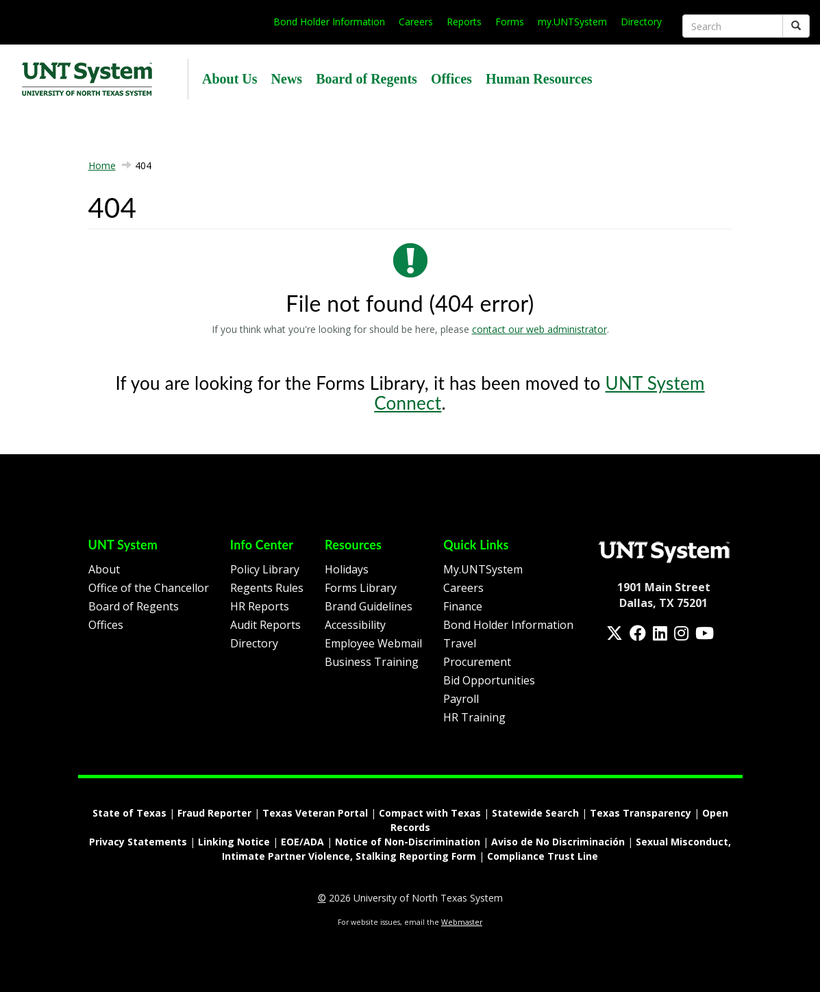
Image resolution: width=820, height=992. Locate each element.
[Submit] (796, 26)
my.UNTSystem (572, 21)
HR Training (474, 717)
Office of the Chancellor (148, 587)
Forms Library (361, 587)
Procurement (477, 661)
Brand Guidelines (368, 606)
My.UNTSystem (483, 569)
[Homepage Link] (663, 551)
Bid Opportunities (489, 680)
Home (102, 165)
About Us (230, 78)
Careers (416, 21)
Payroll (461, 698)
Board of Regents (366, 78)
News (287, 78)
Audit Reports (265, 624)
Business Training (372, 661)
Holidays (347, 569)
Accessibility (355, 624)
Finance (462, 606)
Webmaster (461, 922)
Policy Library (264, 569)
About (104, 569)
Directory (641, 21)
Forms (509, 21)
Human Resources (539, 78)
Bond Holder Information (329, 21)
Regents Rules (266, 587)
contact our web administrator (539, 329)
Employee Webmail (373, 643)
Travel (459, 643)
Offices (451, 78)
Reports (464, 21)
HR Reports (259, 606)
